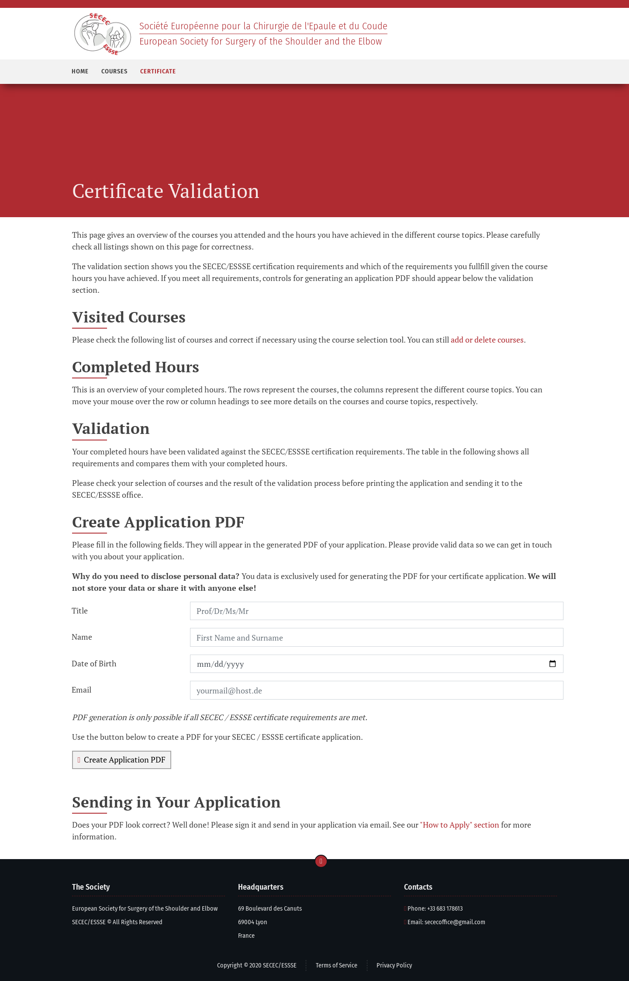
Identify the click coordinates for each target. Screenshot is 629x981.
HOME (80, 71)
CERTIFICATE (158, 71)
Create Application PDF (122, 759)
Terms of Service (336, 965)
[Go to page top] (321, 861)
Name (82, 636)
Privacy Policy (394, 965)
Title (80, 610)
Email (81, 689)
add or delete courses (487, 339)
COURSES (114, 71)
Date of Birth (94, 663)
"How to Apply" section (459, 824)
